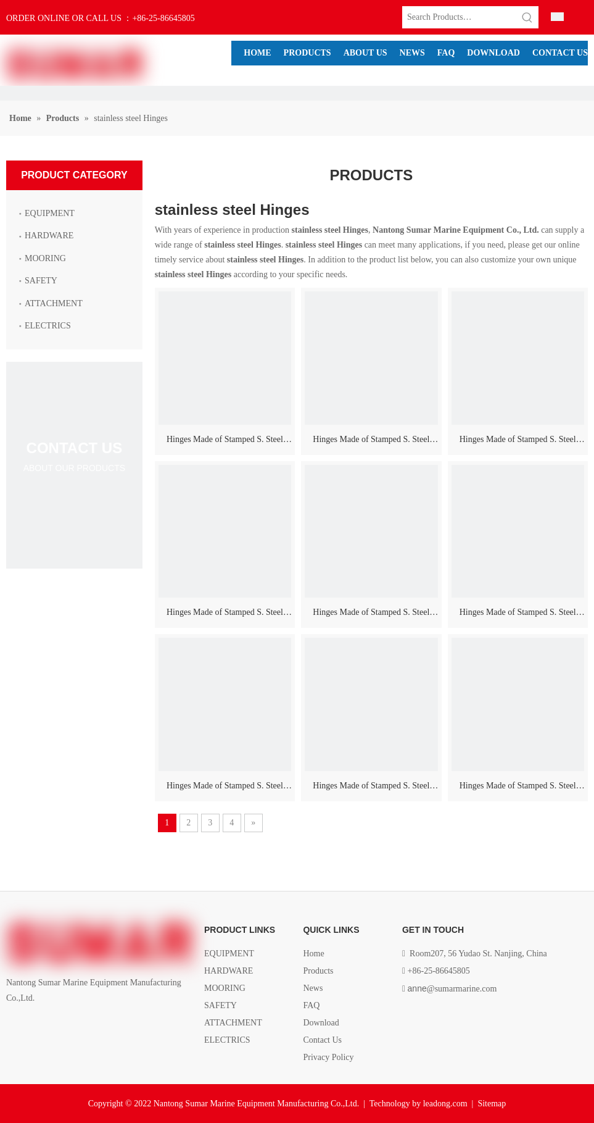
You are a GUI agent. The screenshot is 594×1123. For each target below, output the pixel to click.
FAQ (311, 1005)
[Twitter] (55, 1026)
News (313, 988)
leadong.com (445, 1103)
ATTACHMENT (54, 303)
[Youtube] (76, 1026)
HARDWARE (49, 235)
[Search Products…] (459, 17)
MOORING (45, 258)
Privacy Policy (328, 1057)
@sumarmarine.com (452, 988)
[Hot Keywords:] (527, 17)
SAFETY (41, 280)
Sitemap (491, 1103)
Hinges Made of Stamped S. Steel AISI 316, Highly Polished (225, 441)
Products (318, 970)
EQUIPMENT (50, 213)
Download (321, 1022)
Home (313, 953)
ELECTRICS (48, 325)
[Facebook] (14, 1026)
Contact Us (322, 1040)
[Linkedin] (35, 1026)
